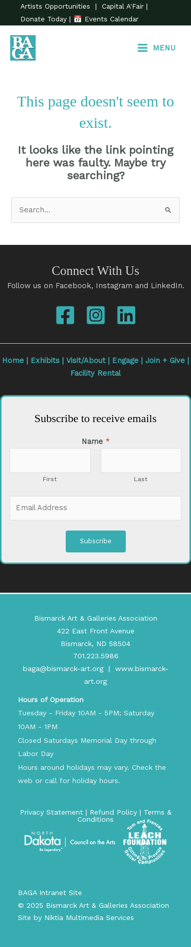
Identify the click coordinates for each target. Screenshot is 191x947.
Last (141, 479)
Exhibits (45, 360)
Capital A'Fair (123, 6)
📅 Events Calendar (106, 19)
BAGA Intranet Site (50, 892)
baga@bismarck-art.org (63, 668)
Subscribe (96, 541)
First (50, 479)
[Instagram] (96, 315)
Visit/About (85, 360)
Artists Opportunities (56, 6)
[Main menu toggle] (156, 48)
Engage (125, 360)
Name (95, 441)
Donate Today (44, 19)
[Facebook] (65, 315)
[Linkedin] (126, 315)
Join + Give (165, 360)
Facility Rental (95, 373)
